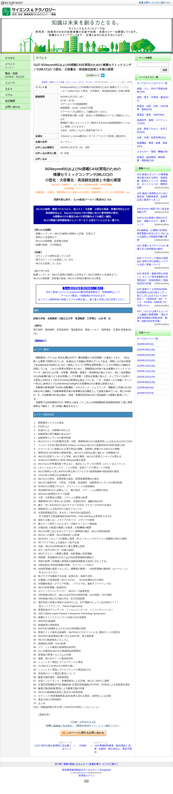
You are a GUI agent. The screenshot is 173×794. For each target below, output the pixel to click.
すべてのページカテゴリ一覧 (152, 83)
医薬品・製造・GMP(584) (150, 114)
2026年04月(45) (145, 344)
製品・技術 (17, 75)
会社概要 (10, 100)
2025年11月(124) (146, 371)
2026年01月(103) (146, 360)
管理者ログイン (86, 775)
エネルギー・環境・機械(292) (152, 151)
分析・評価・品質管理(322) (151, 137)
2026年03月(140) (146, 349)
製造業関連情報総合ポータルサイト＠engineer (86, 769)
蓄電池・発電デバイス (51, 82)
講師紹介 (40, 340)
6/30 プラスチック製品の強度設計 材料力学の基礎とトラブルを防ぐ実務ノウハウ (152, 261)
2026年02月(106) (146, 355)
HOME (82, 745)
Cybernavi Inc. (82, 773)
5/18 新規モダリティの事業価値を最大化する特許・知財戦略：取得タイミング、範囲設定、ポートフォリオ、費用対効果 (152, 181)
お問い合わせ (12, 106)
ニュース (10, 82)
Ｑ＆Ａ (8, 88)
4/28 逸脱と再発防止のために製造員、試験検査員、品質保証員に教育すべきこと (152, 196)
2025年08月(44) (145, 387)
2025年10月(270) (146, 376)
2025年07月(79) (145, 393)
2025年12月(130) (146, 365)
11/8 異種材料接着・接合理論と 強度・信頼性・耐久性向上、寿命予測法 (113, 748)
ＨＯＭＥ (10, 58)
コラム (9, 94)
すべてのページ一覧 (147, 338)
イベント (17, 66)
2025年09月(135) (146, 382)
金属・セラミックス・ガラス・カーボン (76, 82)
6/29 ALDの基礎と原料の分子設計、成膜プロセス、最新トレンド (152, 221)
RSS (86, 781)
